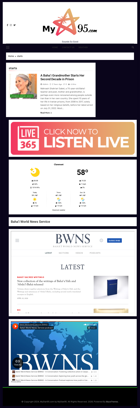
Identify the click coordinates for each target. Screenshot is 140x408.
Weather (83, 47)
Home (55, 47)
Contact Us (68, 47)
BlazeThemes (112, 401)
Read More (46, 112)
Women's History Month (22, 96)
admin (45, 84)
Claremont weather (58, 210)
